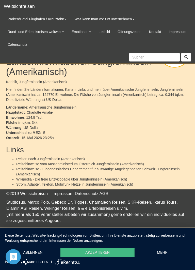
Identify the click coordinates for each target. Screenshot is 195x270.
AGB (104, 193)
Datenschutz (87, 193)
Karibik (11, 82)
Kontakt (155, 32)
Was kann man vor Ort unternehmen (104, 19)
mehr (162, 252)
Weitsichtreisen (19, 6)
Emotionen (81, 32)
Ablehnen (32, 252)
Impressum (63, 193)
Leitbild (104, 32)
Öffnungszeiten (129, 32)
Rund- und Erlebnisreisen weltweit (36, 32)
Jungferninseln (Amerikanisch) (61, 159)
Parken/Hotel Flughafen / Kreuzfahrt (37, 19)
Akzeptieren (97, 252)
